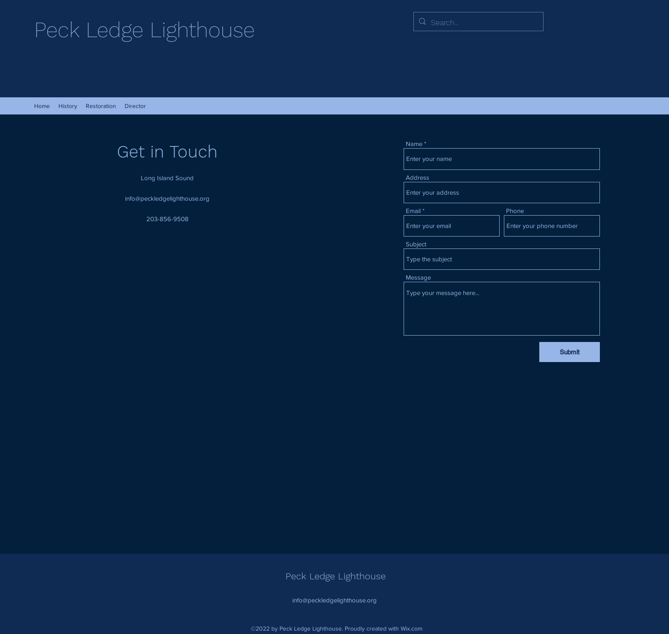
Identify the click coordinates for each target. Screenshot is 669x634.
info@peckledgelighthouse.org (167, 198)
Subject (416, 244)
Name (414, 143)
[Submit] (569, 352)
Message (418, 277)
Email (413, 210)
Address (417, 177)
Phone (515, 210)
